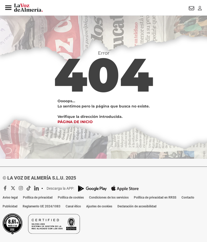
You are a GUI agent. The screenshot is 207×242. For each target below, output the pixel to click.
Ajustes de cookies (99, 206)
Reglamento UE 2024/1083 (41, 206)
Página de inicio (75, 121)
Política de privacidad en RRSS (155, 197)
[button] (8, 8)
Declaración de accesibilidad (136, 206)
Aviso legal (10, 197)
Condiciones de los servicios (109, 197)
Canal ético (73, 206)
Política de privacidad (38, 197)
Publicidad (10, 206)
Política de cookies (71, 197)
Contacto (187, 197)
